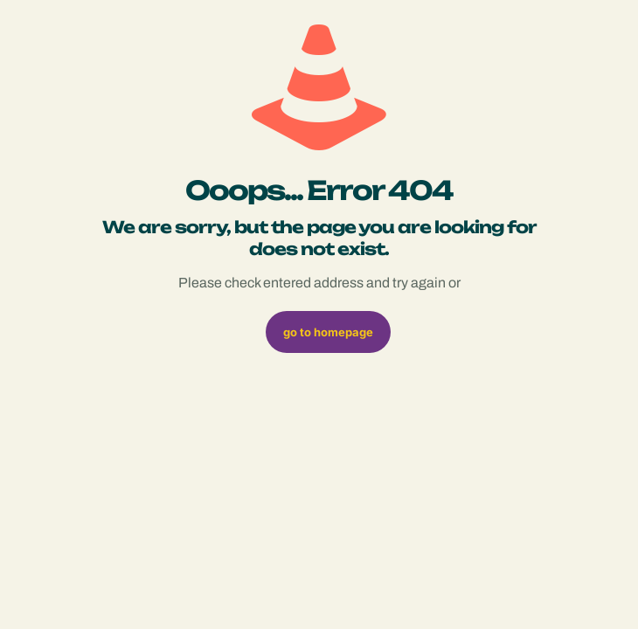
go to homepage (328, 332)
